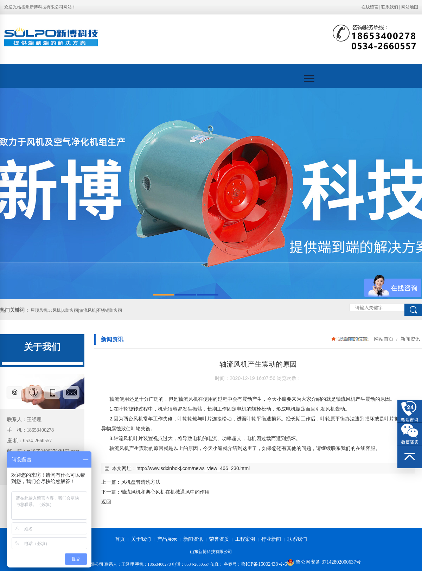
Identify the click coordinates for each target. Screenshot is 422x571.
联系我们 (389, 7)
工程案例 (245, 539)
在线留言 (370, 7)
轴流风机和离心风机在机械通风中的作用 (165, 492)
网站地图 (409, 7)
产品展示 (167, 539)
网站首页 (384, 339)
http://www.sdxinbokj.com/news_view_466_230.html (193, 468)
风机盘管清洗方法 (140, 482)
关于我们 (141, 539)
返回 (106, 502)
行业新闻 (271, 539)
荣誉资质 (219, 539)
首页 (120, 539)
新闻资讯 (409, 339)
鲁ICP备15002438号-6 (264, 564)
